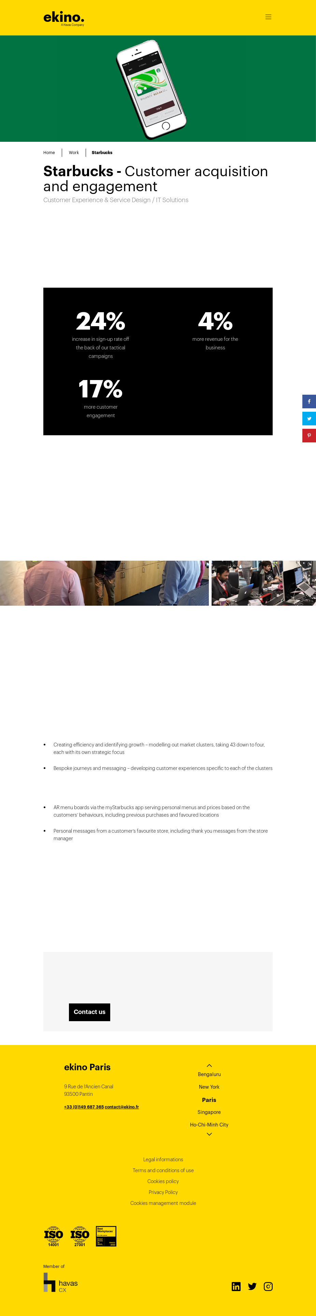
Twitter (252, 1286)
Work (74, 152)
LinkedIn (236, 1286)
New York (209, 1087)
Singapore (209, 1112)
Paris (209, 1100)
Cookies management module (163, 1203)
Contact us (89, 1012)
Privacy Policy (163, 1192)
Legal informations (163, 1159)
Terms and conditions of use (163, 1170)
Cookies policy (163, 1181)
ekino (64, 17)
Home (49, 152)
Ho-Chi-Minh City (209, 1124)
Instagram (268, 1286)
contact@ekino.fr (122, 1107)
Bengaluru (209, 1074)
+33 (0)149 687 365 (84, 1107)
